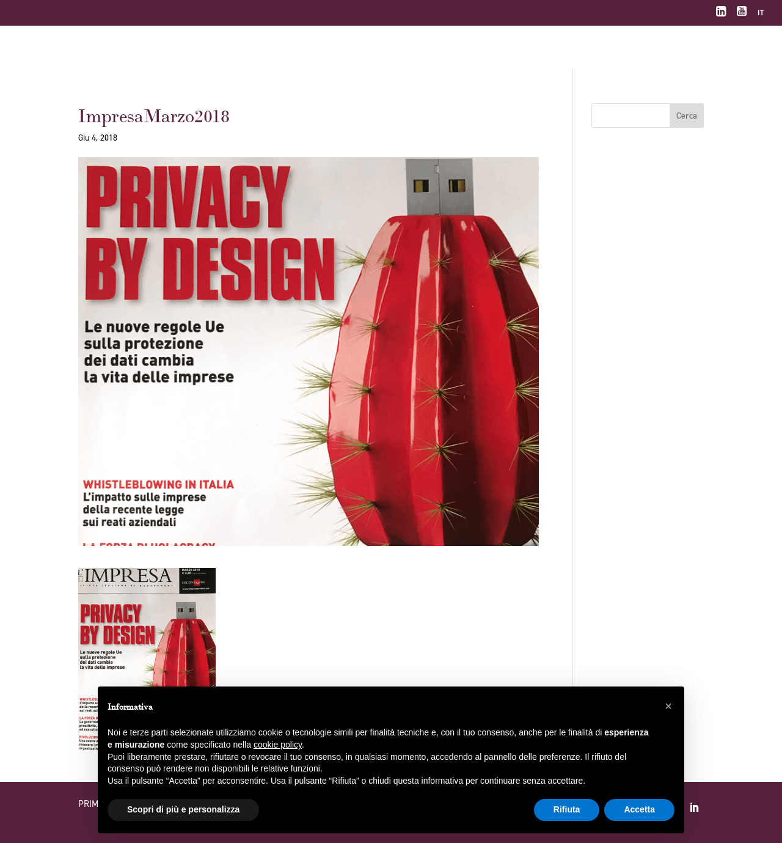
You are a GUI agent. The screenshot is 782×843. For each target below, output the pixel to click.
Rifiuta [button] (567, 809)
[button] (668, 706)
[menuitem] (761, 15)
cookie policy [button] (278, 744)
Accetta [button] (639, 809)
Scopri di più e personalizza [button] (183, 809)
